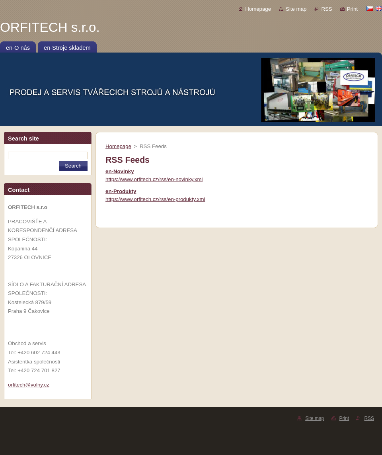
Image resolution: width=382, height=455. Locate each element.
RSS (326, 9)
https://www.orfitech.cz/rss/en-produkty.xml (155, 199)
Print (352, 9)
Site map (296, 9)
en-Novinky (119, 171)
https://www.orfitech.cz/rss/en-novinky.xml (154, 179)
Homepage (258, 9)
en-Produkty (120, 191)
